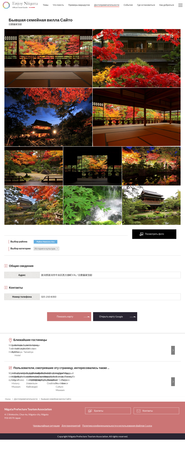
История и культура (45, 248)
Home (8, 428)
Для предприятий (71, 455)
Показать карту (65, 316)
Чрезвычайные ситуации (46, 455)
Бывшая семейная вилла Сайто (56, 428)
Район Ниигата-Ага (45, 242)
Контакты (148, 440)
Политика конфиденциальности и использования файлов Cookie (117, 455)
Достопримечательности (26, 428)
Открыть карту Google (111, 316)
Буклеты (98, 440)
